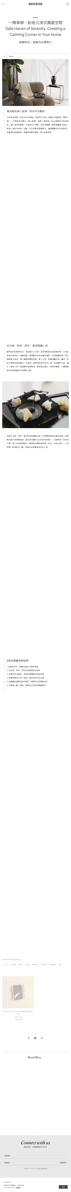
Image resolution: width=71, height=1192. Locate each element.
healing (13, 964)
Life (3, 56)
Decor (11, 56)
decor (20, 964)
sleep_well (52, 964)
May (60, 964)
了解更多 (18, 1187)
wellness (35, 964)
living (27, 964)
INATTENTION (16, 959)
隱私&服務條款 (43, 1168)
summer (43, 964)
